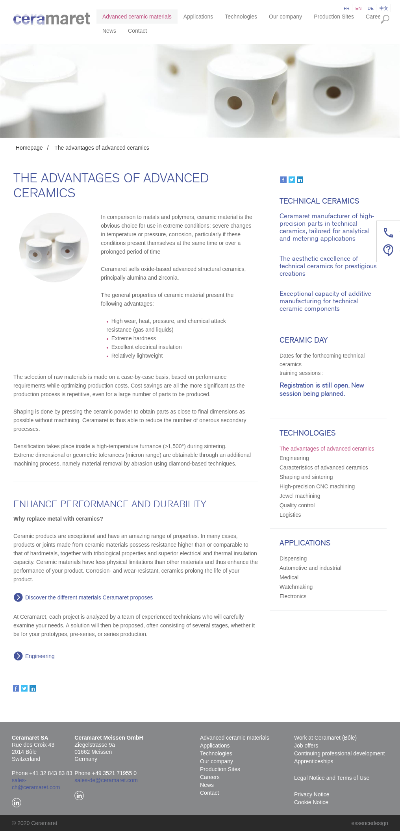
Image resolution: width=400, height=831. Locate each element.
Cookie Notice (311, 802)
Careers (375, 16)
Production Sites (334, 16)
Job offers (306, 745)
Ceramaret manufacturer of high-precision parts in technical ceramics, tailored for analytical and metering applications (327, 227)
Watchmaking (296, 587)
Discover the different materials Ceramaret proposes (89, 597)
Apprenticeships (313, 761)
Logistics (290, 515)
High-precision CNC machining (317, 486)
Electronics (293, 596)
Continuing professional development (339, 753)
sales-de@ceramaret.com (106, 780)
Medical (289, 577)
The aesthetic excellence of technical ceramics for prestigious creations (328, 266)
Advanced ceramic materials (137, 16)
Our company (285, 16)
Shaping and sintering (306, 477)
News (109, 31)
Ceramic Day (304, 340)
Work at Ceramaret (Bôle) (325, 738)
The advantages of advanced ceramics (101, 148)
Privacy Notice (311, 794)
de (370, 8)
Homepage (29, 148)
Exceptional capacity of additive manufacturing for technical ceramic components (325, 301)
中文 (384, 8)
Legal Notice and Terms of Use (331, 778)
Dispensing (293, 558)
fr (347, 8)
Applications (198, 16)
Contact (137, 31)
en (359, 8)
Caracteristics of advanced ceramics (324, 467)
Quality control (297, 505)
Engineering (40, 656)
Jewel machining (300, 496)
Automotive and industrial (310, 568)
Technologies (241, 16)
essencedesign (370, 823)
